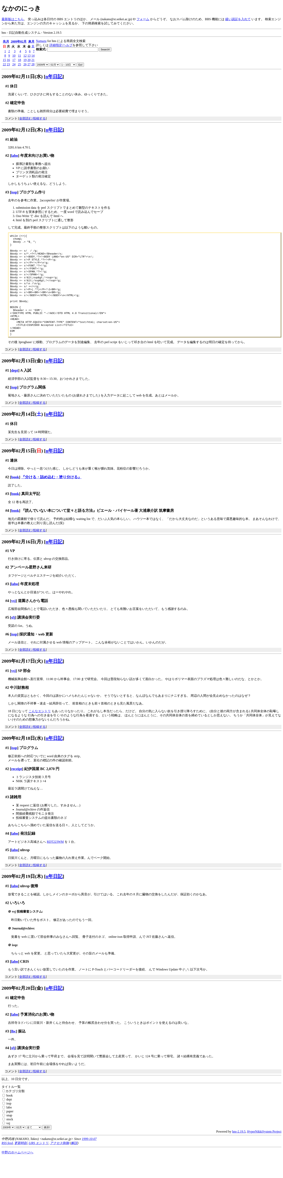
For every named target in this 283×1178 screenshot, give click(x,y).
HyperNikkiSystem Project (264, 1151)
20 (29, 60)
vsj (13, 621)
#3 (7, 192)
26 (25, 64)
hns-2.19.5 (239, 1151)
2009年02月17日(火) (22, 681)
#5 (7, 637)
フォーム (143, 19)
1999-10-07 (89, 1159)
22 (4, 64)
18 (19, 60)
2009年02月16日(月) (22, 562)
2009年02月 (19, 41)
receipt (16, 789)
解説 (74, 1163)
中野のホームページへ (17, 1172)
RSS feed (7, 1163)
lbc (13, 1051)
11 (19, 55)
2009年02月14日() (22, 434)
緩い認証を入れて (238, 19)
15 (4, 60)
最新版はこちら (13, 19)
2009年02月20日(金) (22, 1008)
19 (25, 60)
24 (13, 64)
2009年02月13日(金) (22, 381)
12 (25, 55)
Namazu (41, 41)
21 (33, 60)
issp (14, 192)
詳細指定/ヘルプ (60, 45)
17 (13, 60)
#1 (7, 86)
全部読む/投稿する (32, 118)
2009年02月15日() (22, 471)
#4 (7, 531)
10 (13, 55)
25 (19, 64)
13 (29, 55)
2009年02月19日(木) (22, 896)
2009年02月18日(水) (22, 758)
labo (14, 155)
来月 (31, 41)
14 (33, 55)
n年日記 (53, 76)
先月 (6, 41)
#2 (7, 103)
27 (29, 64)
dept (14, 391)
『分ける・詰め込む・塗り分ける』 (51, 497)
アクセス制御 (59, 1163)
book (15, 497)
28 (33, 64)
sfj (13, 637)
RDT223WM (55, 862)
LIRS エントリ (38, 1163)
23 (8, 64)
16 (8, 60)
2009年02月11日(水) (22, 76)
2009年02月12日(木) (22, 129)
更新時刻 (20, 1163)
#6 (7, 654)
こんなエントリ (40, 731)
